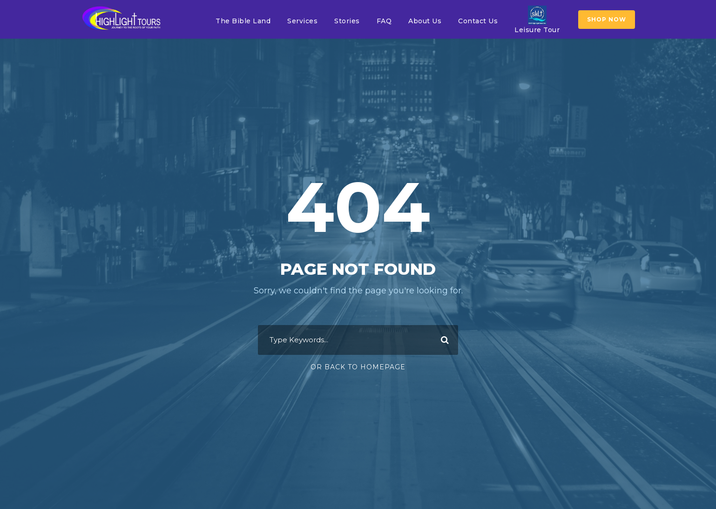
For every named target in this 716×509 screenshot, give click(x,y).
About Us (424, 21)
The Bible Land (243, 21)
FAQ (384, 21)
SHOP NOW (606, 19)
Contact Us (478, 21)
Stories (347, 21)
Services (302, 21)
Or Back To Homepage (358, 367)
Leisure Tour (537, 20)
